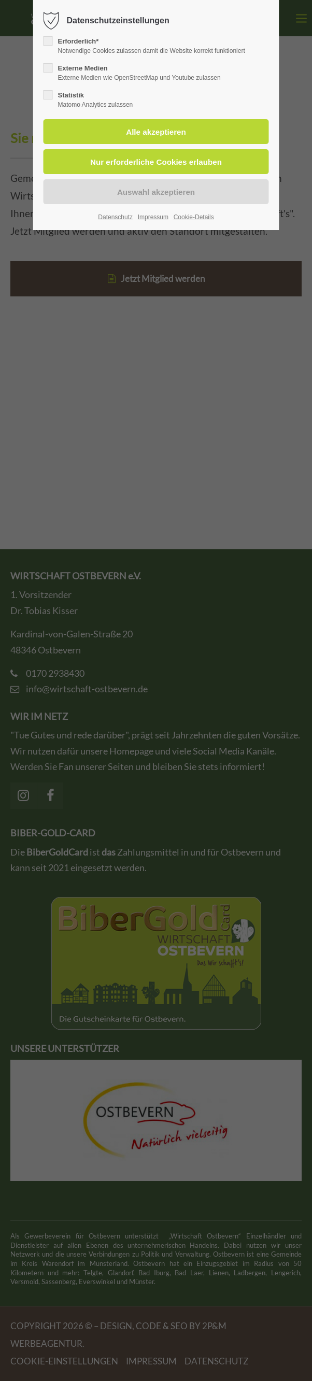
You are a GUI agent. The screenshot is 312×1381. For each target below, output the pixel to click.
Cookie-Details (194, 217)
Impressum (153, 217)
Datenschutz (115, 217)
